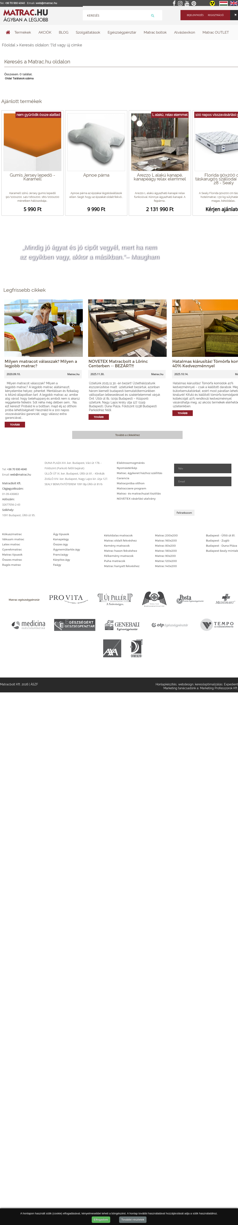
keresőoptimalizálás (209, 684)
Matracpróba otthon (131, 483)
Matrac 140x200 (166, 566)
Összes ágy (60, 544)
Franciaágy (60, 554)
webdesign (185, 684)
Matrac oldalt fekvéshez (120, 540)
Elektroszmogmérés (131, 463)
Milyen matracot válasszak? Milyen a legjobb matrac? (41, 363)
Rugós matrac (11, 564)
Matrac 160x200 (166, 540)
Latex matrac (11, 544)
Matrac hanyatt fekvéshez (121, 566)
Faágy (57, 564)
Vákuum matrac (13, 539)
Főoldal (8, 45)
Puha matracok (114, 561)
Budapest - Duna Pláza (221, 545)
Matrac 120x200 (166, 561)
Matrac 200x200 (166, 535)
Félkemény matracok (119, 555)
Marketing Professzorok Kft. (219, 688)
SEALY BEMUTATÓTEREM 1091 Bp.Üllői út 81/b (74, 484)
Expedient (231, 684)
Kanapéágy (61, 539)
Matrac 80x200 (165, 545)
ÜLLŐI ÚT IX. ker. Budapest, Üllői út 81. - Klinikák (75, 473)
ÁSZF (34, 684)
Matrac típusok (12, 554)
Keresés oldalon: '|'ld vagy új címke (50, 45)
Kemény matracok (117, 545)
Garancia (123, 478)
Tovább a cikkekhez (127, 434)
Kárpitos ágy (61, 559)
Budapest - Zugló (217, 540)
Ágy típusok (61, 534)
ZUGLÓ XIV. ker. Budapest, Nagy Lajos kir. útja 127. (76, 479)
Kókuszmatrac (12, 534)
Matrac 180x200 (166, 550)
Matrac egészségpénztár (24, 599)
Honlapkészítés (166, 684)
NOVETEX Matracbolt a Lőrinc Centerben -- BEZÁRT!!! (118, 363)
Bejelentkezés (195, 15)
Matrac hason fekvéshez (120, 550)
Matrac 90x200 (165, 555)
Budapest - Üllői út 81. (220, 535)
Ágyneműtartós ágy (66, 549)
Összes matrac (12, 559)
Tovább (15, 424)
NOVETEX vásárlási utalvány (136, 498)
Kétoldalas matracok (118, 535)
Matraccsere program (131, 488)
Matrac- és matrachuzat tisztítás (139, 493)
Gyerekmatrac (12, 549)
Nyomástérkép (127, 468)
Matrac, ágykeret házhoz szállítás (139, 473)
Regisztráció (216, 15)
